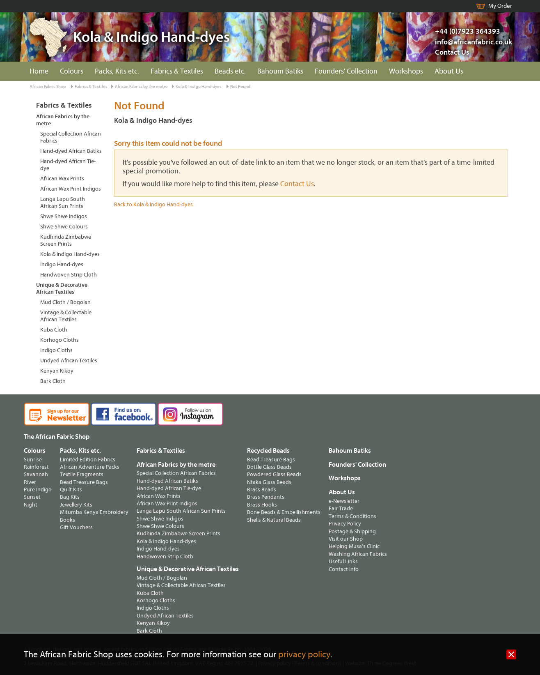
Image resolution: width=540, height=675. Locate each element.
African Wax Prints (62, 178)
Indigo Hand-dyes (61, 264)
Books (67, 519)
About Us (449, 71)
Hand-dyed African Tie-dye (68, 165)
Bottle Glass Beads (269, 466)
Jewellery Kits (76, 504)
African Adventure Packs (89, 466)
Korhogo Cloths (59, 339)
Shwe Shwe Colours (64, 226)
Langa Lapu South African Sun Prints (62, 203)
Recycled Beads (268, 450)
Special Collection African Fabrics (70, 137)
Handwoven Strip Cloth (68, 274)
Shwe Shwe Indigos (63, 216)
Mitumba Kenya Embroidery (94, 512)
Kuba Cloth (53, 329)
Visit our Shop (346, 538)
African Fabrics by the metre (141, 86)
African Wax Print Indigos (70, 188)
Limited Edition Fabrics (87, 459)
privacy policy (304, 655)
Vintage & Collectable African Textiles (66, 316)
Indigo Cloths (56, 350)
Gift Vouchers (76, 527)
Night (30, 504)
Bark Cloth (53, 381)
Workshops (406, 71)
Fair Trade (341, 508)
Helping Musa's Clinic (354, 546)
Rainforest (36, 466)
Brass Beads (261, 489)
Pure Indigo (38, 489)
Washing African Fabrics (358, 554)
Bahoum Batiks (280, 71)
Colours (71, 71)
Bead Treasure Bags (84, 482)
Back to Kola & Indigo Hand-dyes (153, 204)
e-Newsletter (344, 501)
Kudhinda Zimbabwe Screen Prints (65, 240)
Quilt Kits (71, 489)
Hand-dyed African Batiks (71, 150)
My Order (500, 5)
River (30, 482)
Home (39, 71)
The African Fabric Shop (56, 436)
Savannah (36, 474)
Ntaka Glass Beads (269, 482)
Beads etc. (230, 71)
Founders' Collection (346, 71)
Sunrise (33, 459)
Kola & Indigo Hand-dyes (198, 86)
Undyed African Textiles (68, 360)
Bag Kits (70, 496)
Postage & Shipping (352, 531)
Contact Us (452, 52)
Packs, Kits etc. (117, 71)
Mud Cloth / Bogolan (65, 302)
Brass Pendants (265, 496)
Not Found (240, 86)
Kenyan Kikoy (56, 370)
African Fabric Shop (48, 86)
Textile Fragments (81, 474)
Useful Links (343, 561)
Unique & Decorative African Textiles (61, 288)
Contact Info (344, 569)
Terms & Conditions (352, 516)
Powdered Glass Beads (274, 474)
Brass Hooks (262, 504)
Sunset (32, 496)
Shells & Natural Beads (274, 519)
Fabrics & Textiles (177, 71)
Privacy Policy (345, 523)
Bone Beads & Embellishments (283, 512)
